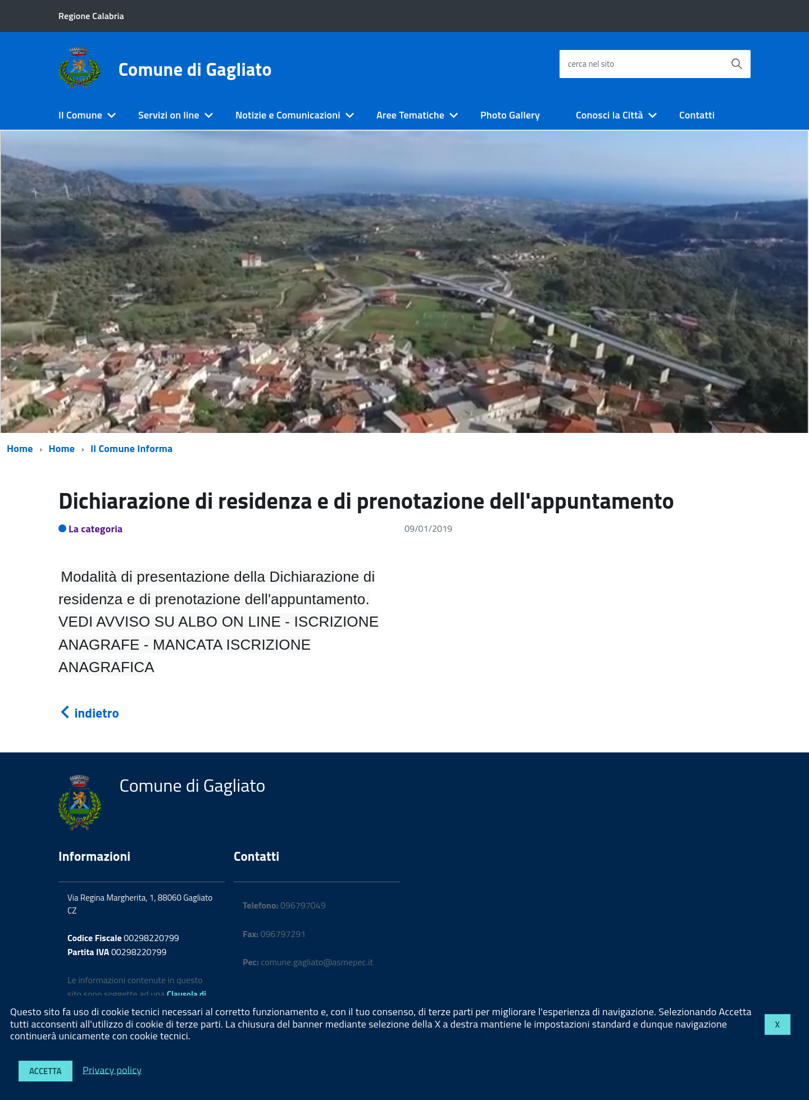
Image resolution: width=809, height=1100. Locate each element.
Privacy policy (112, 1069)
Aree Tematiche (410, 114)
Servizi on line (168, 114)
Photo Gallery (510, 114)
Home (20, 448)
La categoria (96, 528)
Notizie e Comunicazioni (287, 114)
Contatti (697, 114)
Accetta (45, 1071)
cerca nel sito (591, 64)
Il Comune (80, 114)
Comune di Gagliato (195, 69)
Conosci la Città (609, 114)
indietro (88, 713)
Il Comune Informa (131, 448)
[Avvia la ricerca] (736, 64)
